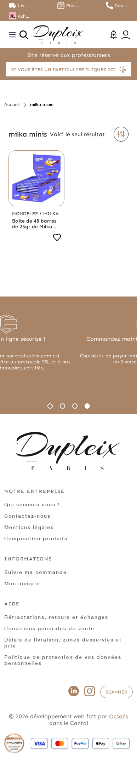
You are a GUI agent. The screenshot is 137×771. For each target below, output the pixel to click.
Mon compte (22, 583)
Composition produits (36, 538)
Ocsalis (118, 716)
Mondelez (25, 213)
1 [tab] (50, 406)
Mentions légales (29, 527)
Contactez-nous (27, 516)
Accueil (11, 104)
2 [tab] (62, 406)
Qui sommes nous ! (32, 504)
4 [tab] (87, 406)
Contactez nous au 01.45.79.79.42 (121, 5)
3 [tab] (75, 406)
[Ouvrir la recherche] (23, 34)
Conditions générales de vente (49, 628)
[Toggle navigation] (12, 34)
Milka (51, 213)
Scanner (116, 692)
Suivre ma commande (35, 572)
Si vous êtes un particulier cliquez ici (68, 69)
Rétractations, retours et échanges (56, 617)
